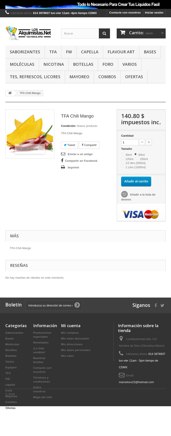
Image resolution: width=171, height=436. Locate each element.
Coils (8, 390)
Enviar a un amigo (80, 154)
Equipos (11, 367)
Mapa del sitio (42, 397)
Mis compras (70, 332)
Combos (107, 76)
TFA (53, 51)
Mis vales (67, 356)
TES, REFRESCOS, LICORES (35, 76)
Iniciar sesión (154, 12)
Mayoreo (79, 76)
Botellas (83, 64)
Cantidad (127, 135)
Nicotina (53, 64)
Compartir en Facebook (81, 160)
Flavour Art (121, 51)
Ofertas (134, 76)
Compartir (89, 145)
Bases (150, 51)
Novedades (41, 342)
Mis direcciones (72, 344)
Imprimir (73, 167)
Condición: (68, 126)
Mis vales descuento (75, 338)
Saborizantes (25, 51)
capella (89, 51)
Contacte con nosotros (125, 12)
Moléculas (22, 64)
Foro (107, 64)
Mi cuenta (71, 325)
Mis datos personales (75, 350)
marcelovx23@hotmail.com (136, 382)
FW (69, 51)
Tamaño (127, 148)
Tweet (69, 145)
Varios (129, 64)
